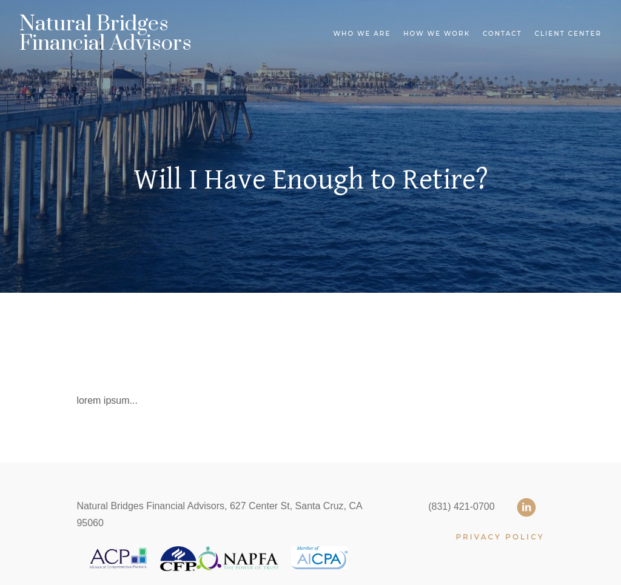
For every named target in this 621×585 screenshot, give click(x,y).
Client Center (568, 34)
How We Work (436, 34)
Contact (502, 34)
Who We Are (362, 34)
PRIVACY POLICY (499, 536)
